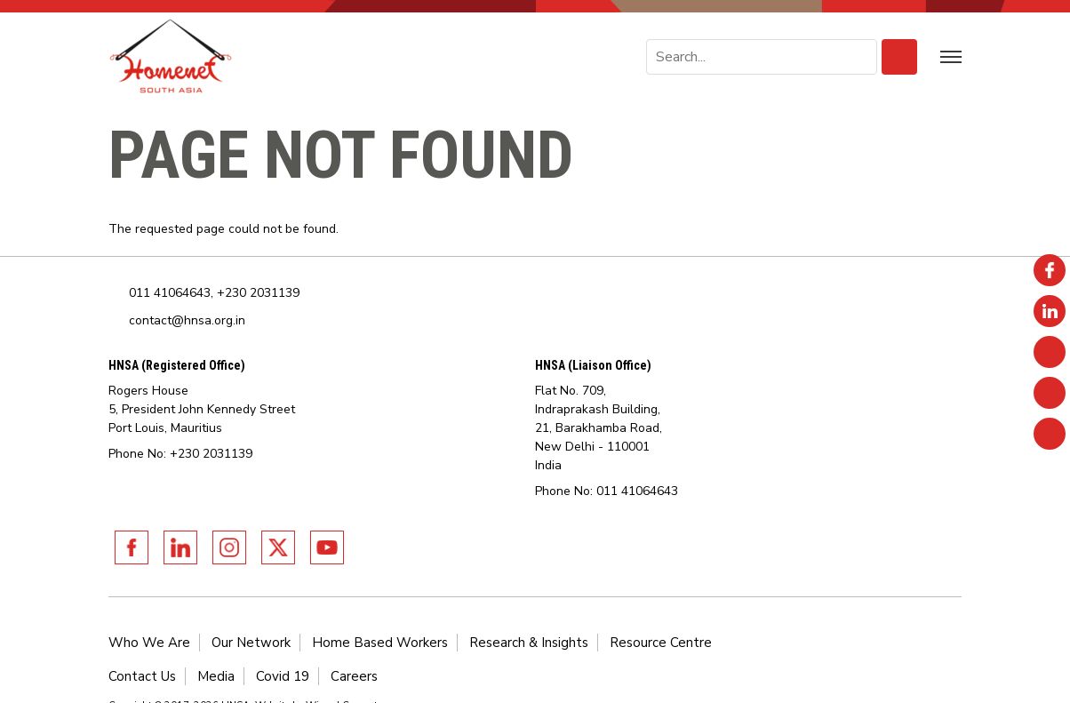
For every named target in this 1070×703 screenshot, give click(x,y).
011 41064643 (170, 292)
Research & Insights (528, 642)
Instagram (229, 547)
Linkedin (180, 547)
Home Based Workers (380, 642)
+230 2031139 (258, 292)
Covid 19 (282, 676)
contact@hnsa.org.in (187, 320)
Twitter (278, 547)
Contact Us (142, 676)
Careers (354, 676)
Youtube (327, 547)
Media (216, 676)
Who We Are (149, 642)
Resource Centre (661, 642)
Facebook (131, 547)
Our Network (251, 642)
